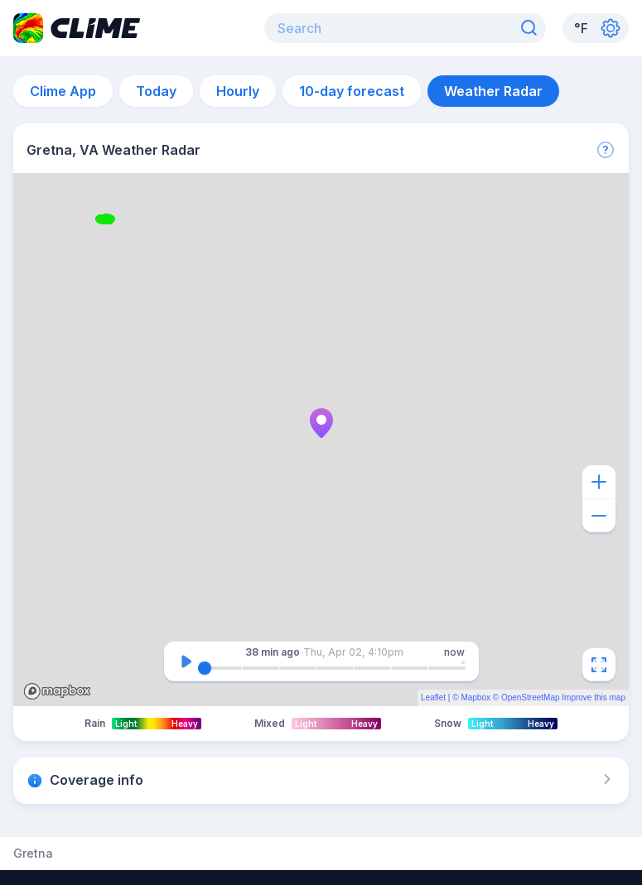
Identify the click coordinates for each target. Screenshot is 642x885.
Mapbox (475, 697)
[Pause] (186, 661)
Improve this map (593, 697)
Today (156, 91)
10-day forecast (351, 91)
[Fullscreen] (598, 664)
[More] (605, 150)
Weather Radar (493, 91)
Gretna (33, 853)
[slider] (204, 668)
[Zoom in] (598, 481)
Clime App (63, 91)
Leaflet (433, 697)
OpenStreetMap (530, 697)
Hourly (237, 91)
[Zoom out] (598, 515)
